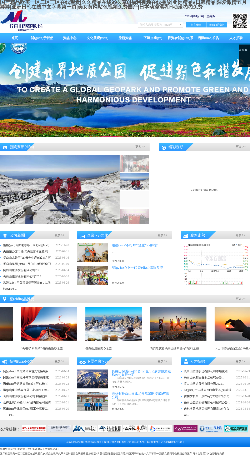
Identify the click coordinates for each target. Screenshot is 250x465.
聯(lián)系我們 (217, 24)
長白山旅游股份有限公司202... (22, 270)
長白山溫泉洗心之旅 (100, 348)
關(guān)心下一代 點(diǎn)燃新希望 (137, 267)
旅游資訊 (125, 38)
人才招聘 (236, 38)
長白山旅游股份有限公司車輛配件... (26, 396)
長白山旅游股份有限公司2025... (23, 276)
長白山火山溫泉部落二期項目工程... (26, 390)
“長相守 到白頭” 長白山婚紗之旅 (43, 348)
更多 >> (140, 146)
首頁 (14, 38)
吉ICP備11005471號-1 (172, 441)
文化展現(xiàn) (97, 38)
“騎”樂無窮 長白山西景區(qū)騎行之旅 (175, 348)
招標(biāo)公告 (208, 38)
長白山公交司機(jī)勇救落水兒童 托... (26, 251)
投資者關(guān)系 (181, 38)
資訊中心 (69, 38)
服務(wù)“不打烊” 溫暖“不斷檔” (135, 245)
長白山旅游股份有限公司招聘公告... (207, 402)
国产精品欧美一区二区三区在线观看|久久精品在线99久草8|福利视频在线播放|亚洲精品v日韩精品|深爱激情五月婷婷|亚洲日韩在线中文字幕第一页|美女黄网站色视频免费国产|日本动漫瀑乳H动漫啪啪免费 (112, 453)
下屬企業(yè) (153, 38)
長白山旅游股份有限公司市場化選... (207, 371)
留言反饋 (196, 24)
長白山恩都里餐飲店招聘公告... (204, 377)
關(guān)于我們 (42, 38)
